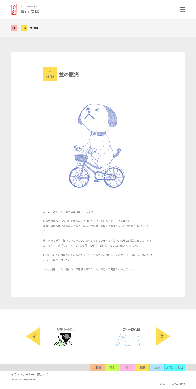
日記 (139, 378)
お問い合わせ (174, 378)
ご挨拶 (90, 378)
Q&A (155, 378)
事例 (106, 378)
